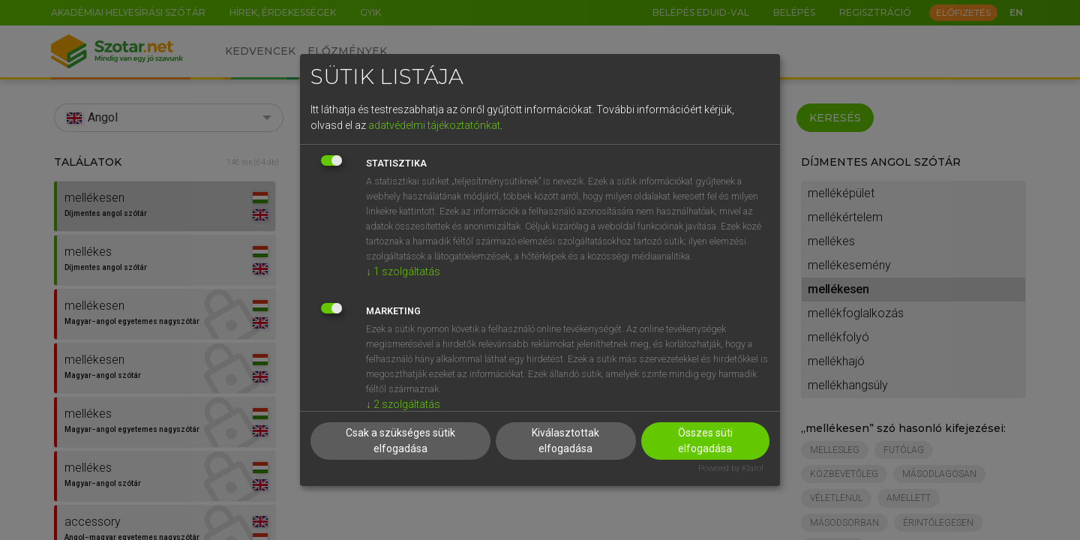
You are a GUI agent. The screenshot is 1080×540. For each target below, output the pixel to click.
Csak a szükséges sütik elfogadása (400, 440)
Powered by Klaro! (731, 468)
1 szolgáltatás (403, 272)
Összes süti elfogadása (705, 440)
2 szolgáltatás (403, 404)
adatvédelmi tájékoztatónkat (434, 125)
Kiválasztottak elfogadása (565, 440)
